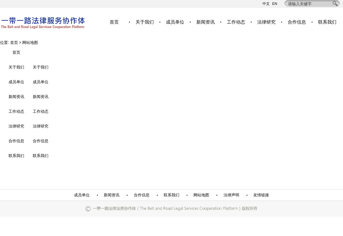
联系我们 (327, 22)
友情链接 (261, 195)
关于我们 (144, 22)
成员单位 (175, 22)
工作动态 (236, 22)
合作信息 (297, 22)
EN (274, 4)
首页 (114, 22)
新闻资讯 (205, 22)
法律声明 (231, 195)
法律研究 (266, 22)
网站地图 (201, 195)
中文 (266, 4)
